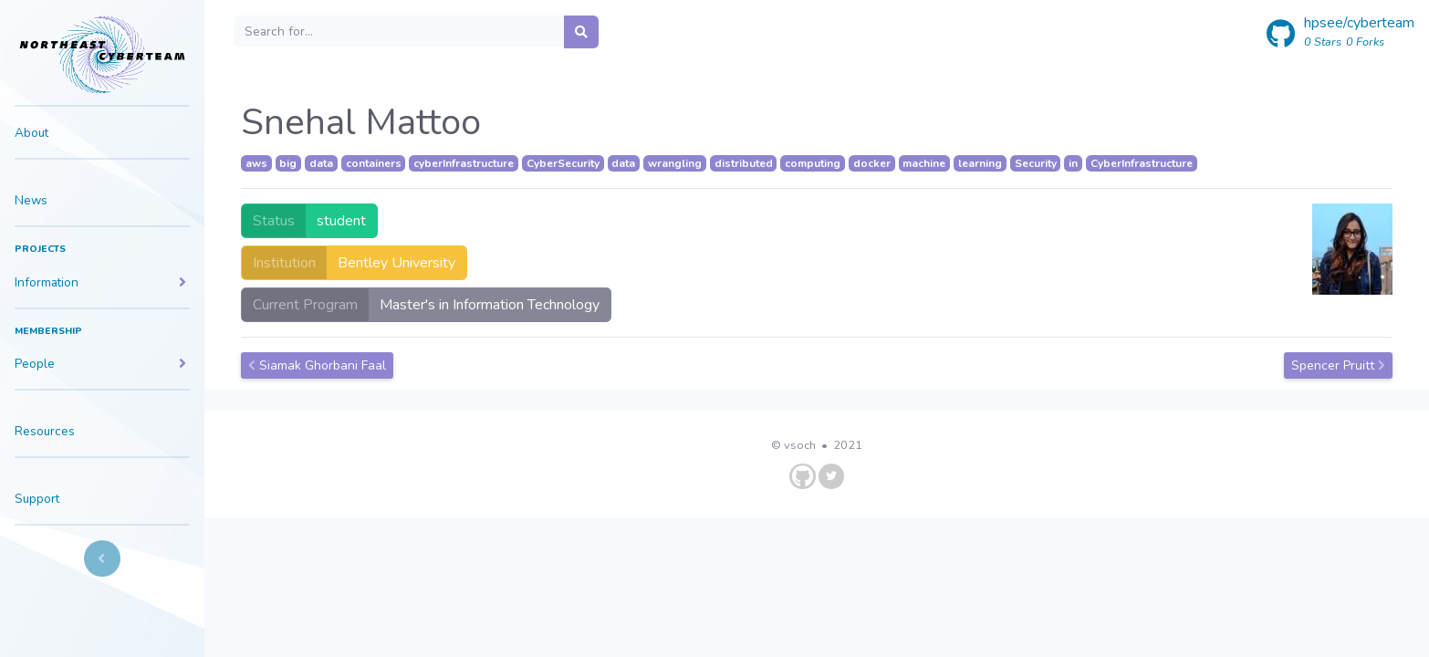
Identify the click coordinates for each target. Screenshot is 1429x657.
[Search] (399, 31)
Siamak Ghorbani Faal (317, 365)
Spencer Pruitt (1338, 365)
